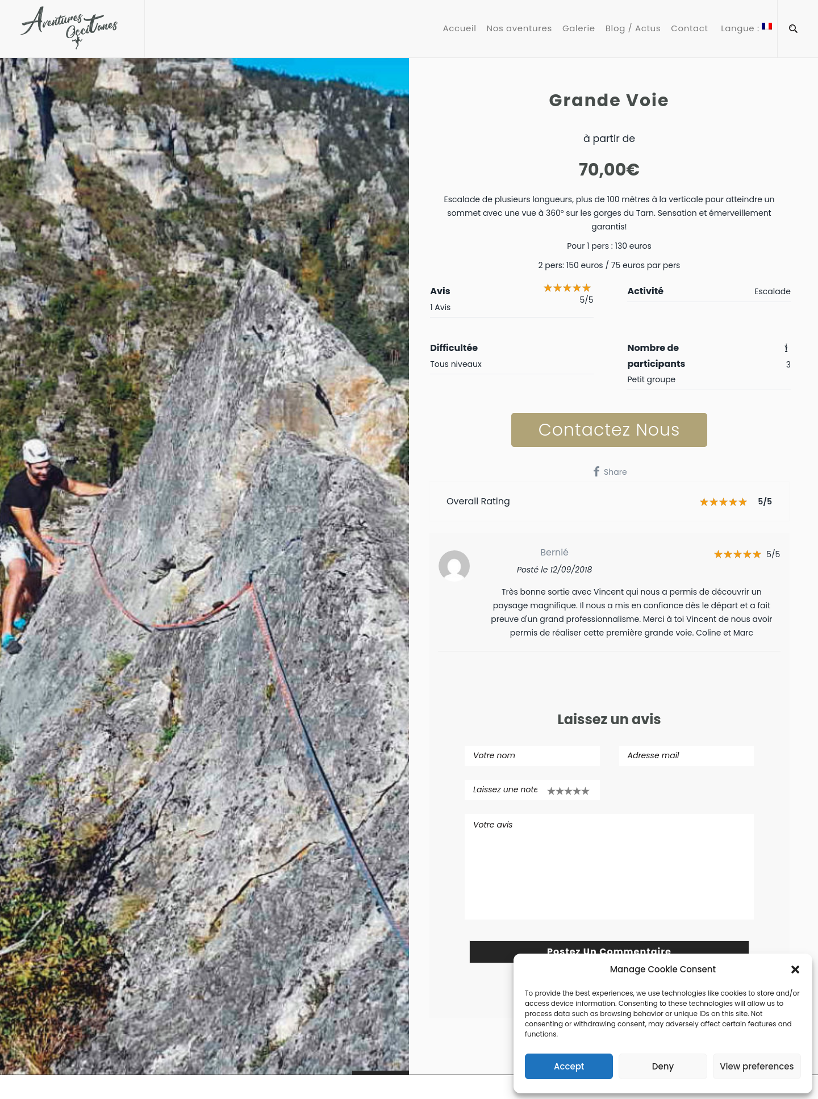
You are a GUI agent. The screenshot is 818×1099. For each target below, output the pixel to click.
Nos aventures (519, 28)
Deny (663, 1066)
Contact (689, 28)
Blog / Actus (633, 28)
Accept (569, 1066)
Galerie (578, 28)
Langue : (746, 28)
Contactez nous (610, 430)
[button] (795, 969)
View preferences (757, 1066)
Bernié (554, 552)
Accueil (460, 28)
